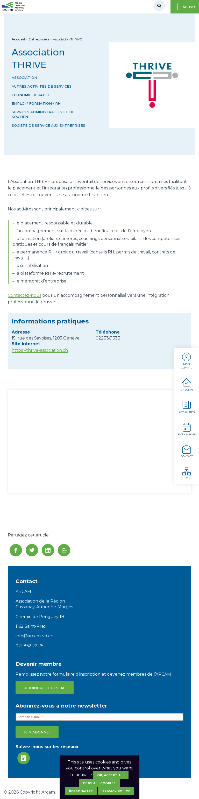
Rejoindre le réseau (45, 688)
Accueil (18, 39)
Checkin (187, 384)
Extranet (187, 473)
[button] (64, 550)
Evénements (187, 429)
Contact (187, 451)
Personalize (81, 791)
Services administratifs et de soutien (43, 114)
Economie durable (31, 95)
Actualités (187, 406)
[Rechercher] (159, 5)
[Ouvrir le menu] (184, 6)
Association (24, 77)
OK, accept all (110, 775)
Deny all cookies (99, 783)
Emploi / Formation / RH (36, 103)
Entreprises (39, 39)
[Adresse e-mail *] (99, 717)
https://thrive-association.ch (40, 350)
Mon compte (186, 361)
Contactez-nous (24, 295)
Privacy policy (116, 791)
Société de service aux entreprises (48, 125)
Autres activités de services (42, 86)
